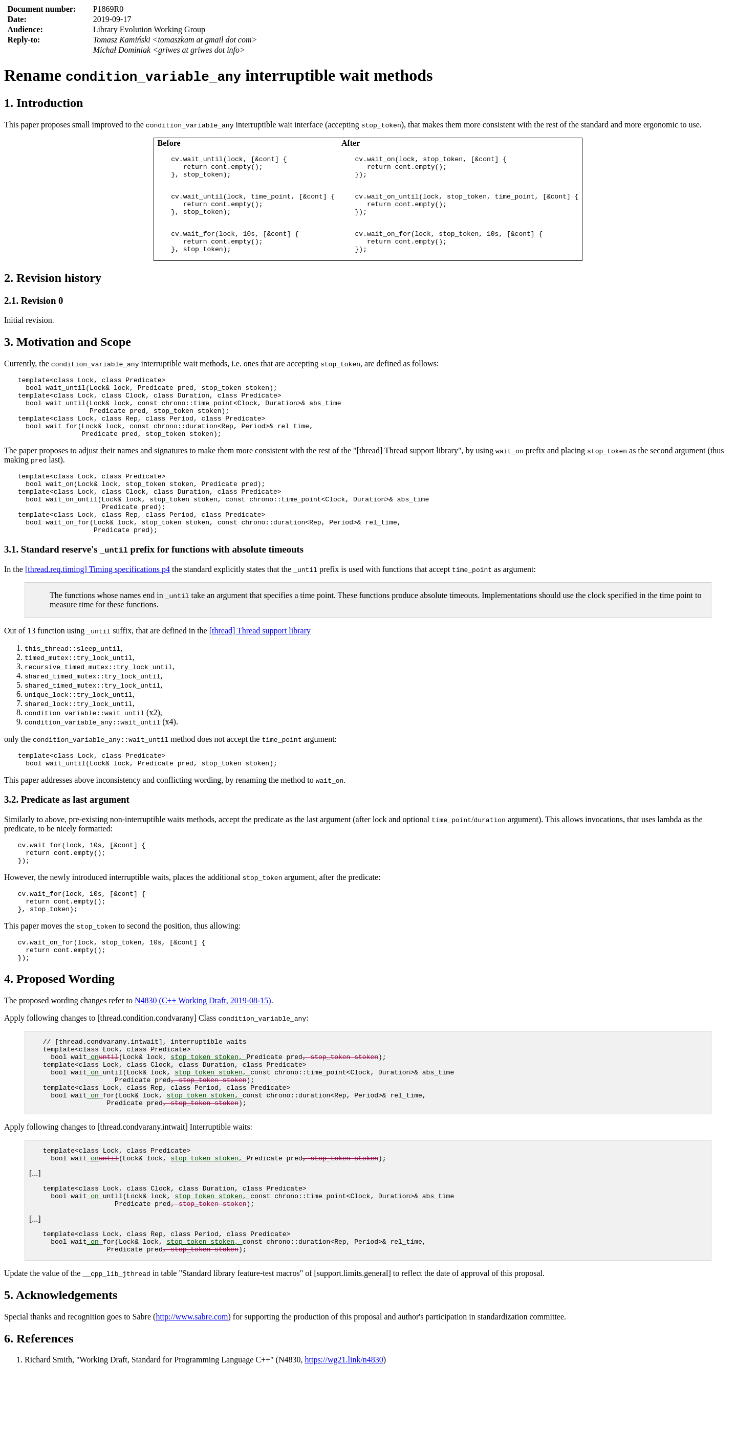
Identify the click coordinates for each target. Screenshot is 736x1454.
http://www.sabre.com (192, 1398)
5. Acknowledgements (60, 1376)
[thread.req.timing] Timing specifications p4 (97, 607)
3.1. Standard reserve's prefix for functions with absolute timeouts (154, 587)
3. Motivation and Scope (67, 355)
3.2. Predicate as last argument (66, 840)
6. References (39, 1419)
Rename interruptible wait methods (218, 75)
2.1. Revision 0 (33, 314)
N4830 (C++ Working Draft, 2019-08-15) (203, 1055)
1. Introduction (43, 102)
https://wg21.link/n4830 (344, 1441)
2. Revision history (52, 291)
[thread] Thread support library (260, 669)
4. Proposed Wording (59, 1034)
